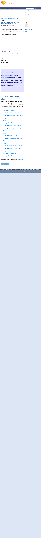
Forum (15, 8)
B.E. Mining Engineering (13, 53)
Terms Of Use (32, 169)
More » (19, 8)
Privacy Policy (26, 169)
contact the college (5, 77)
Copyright (21, 169)
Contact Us (16, 169)
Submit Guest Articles (5, 169)
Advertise (37, 169)
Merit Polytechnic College (9, 18)
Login (35, 6)
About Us (11, 169)
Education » (3, 8)
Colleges (2, 18)
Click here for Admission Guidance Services (10, 88)
